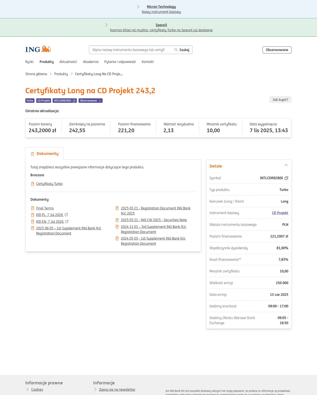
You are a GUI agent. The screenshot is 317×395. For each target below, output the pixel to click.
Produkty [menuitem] (47, 62)
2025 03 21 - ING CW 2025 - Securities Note (154, 220)
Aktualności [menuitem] (68, 62)
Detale (248, 166)
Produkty (61, 74)
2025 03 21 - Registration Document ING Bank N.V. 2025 (156, 208)
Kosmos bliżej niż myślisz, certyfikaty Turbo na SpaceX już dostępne (161, 25)
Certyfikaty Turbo (49, 184)
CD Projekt (280, 213)
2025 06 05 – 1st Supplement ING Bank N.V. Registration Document (68, 228)
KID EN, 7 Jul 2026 (50, 222)
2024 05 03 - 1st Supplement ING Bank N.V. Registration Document (153, 239)
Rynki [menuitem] (29, 62)
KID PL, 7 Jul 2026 (50, 215)
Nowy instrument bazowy (161, 7)
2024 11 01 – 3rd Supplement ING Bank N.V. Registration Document (153, 227)
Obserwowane (277, 50)
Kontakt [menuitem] (148, 62)
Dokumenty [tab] (44, 153)
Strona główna (36, 74)
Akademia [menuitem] (91, 62)
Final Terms (45, 208)
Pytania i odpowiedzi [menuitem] (120, 62)
